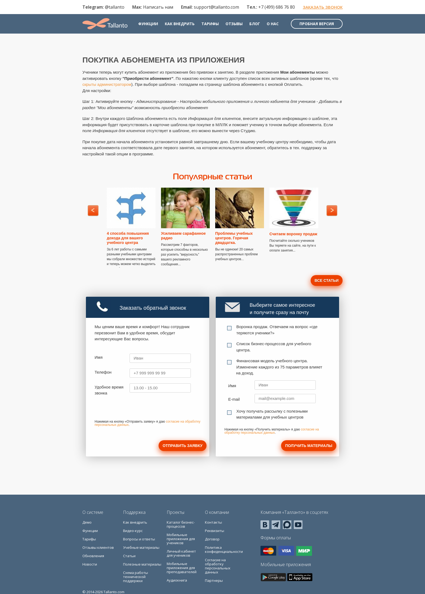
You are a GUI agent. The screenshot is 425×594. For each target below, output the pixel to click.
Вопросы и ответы (139, 539)
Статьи (129, 555)
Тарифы (210, 23)
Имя (98, 357)
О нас (273, 23)
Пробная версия (317, 23)
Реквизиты (214, 530)
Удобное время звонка (109, 390)
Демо (87, 522)
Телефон (103, 372)
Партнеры (214, 580)
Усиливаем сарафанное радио (183, 235)
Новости (89, 564)
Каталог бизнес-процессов (181, 524)
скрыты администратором (106, 84)
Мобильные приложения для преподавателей (182, 567)
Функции (148, 23)
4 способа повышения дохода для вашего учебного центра (128, 238)
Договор (212, 539)
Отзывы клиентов (98, 547)
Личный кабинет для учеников (181, 553)
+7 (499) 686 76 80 (276, 7)
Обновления (93, 555)
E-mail (234, 399)
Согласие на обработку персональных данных (217, 566)
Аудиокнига (177, 580)
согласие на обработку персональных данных (271, 431)
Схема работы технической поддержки (135, 576)
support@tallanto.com (216, 7)
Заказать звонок (323, 7)
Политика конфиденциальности (224, 549)
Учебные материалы (141, 547)
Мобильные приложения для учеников (181, 538)
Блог (254, 23)
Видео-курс (133, 530)
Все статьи (327, 280)
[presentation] (136, 409)
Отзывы (234, 23)
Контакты (213, 522)
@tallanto (114, 7)
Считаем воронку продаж (293, 234)
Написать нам (158, 7)
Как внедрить (180, 23)
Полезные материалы (142, 564)
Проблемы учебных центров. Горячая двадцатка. (234, 238)
